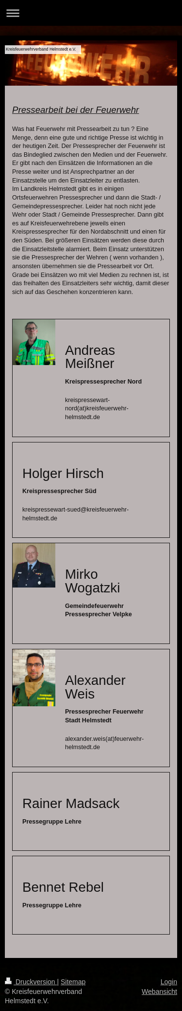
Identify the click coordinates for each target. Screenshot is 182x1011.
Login (169, 982)
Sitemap (73, 982)
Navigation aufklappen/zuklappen (91, 12)
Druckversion (31, 982)
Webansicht (159, 991)
